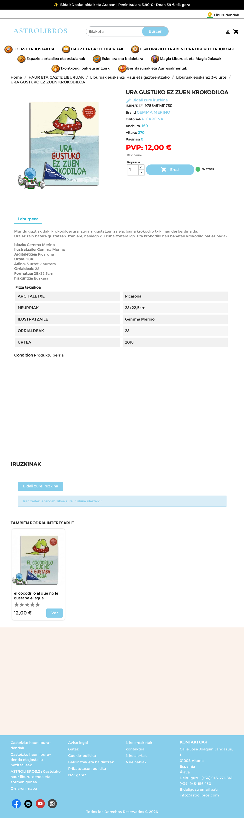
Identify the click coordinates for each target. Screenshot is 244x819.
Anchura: (133, 127)
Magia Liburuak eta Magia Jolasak (190, 59)
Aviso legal (78, 743)
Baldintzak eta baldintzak (91, 763)
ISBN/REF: (134, 107)
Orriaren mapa (24, 789)
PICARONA (152, 120)
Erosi (170, 171)
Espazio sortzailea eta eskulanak (55, 59)
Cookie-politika (82, 756)
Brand (131, 113)
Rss (28, 804)
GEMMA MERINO (153, 113)
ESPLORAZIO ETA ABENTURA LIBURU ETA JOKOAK (187, 50)
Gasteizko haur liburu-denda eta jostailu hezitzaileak (31, 760)
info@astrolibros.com (199, 796)
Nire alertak (136, 756)
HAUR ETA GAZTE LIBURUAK (97, 50)
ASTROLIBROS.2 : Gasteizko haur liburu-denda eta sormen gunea (36, 777)
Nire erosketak (139, 743)
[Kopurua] (133, 170)
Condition (23, 356)
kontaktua (135, 750)
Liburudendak (198, 15)
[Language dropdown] (229, 15)
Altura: (131, 133)
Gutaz (73, 750)
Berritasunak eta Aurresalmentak (157, 69)
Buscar (155, 32)
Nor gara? (77, 776)
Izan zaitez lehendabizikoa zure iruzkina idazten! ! (62, 502)
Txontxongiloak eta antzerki (85, 69)
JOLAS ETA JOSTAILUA (33, 50)
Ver (54, 614)
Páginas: (133, 140)
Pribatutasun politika (87, 769)
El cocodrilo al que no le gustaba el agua (36, 596)
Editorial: (133, 120)
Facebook (16, 804)
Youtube (40, 804)
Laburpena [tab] (28, 220)
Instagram (52, 804)
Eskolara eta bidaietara (122, 59)
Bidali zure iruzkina (147, 101)
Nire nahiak (136, 763)
